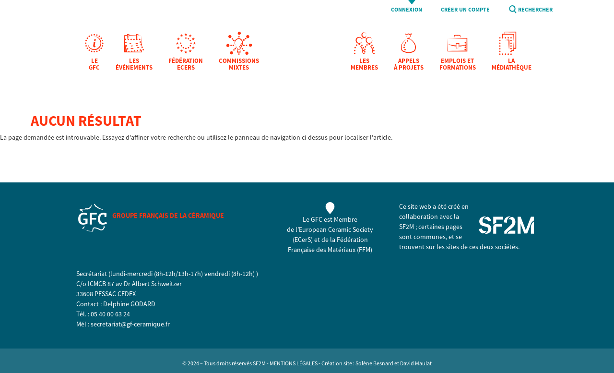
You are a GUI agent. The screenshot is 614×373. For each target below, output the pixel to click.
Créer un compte (465, 10)
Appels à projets (409, 65)
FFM (364, 249)
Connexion (406, 10)
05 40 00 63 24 (110, 314)
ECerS (303, 239)
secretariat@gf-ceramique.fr (130, 324)
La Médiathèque (511, 65)
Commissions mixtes (239, 65)
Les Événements (134, 65)
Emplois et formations (457, 65)
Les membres (364, 65)
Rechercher (535, 10)
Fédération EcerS (185, 65)
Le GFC (94, 65)
